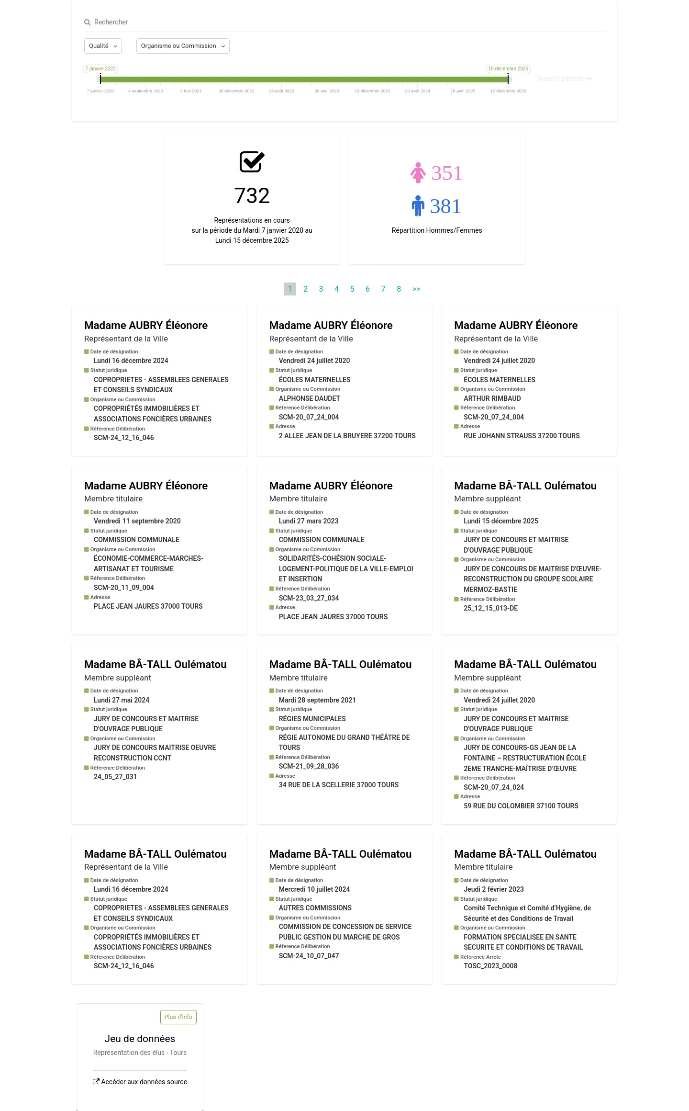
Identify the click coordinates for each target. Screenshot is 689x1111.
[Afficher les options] (103, 46)
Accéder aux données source (144, 1082)
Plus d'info (178, 1016)
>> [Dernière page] (416, 289)
